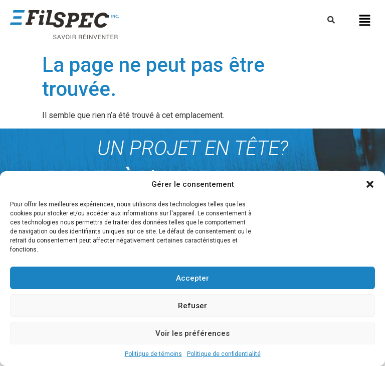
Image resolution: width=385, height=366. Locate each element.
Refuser (192, 305)
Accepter (192, 278)
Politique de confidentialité (224, 353)
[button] (370, 184)
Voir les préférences (192, 333)
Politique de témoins (153, 353)
